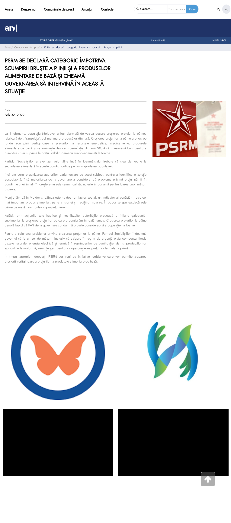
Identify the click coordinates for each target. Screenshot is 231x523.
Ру (218, 9)
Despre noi (28, 9)
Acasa (9, 9)
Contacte (107, 9)
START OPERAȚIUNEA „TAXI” (58, 40)
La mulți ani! (160, 40)
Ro (226, 9)
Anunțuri (87, 9)
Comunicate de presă (59, 9)
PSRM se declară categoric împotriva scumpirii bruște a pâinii (83, 47)
